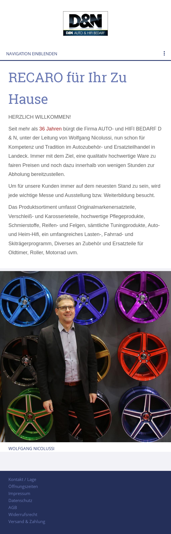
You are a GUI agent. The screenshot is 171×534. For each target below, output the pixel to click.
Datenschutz (20, 500)
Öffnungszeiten (23, 486)
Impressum (19, 493)
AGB (12, 507)
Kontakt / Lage (22, 479)
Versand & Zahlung (26, 521)
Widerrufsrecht (22, 514)
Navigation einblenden (31, 53)
